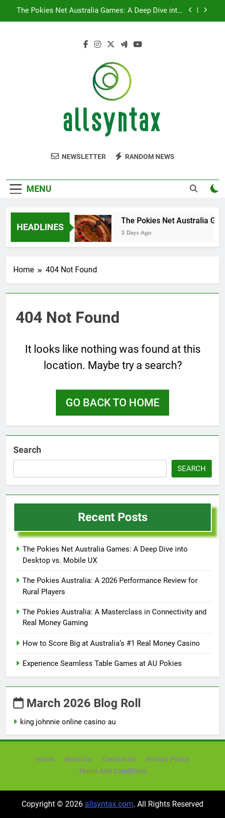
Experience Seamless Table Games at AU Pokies (102, 663)
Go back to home (112, 402)
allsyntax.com (109, 804)
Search (27, 450)
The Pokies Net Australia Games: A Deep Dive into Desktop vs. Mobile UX (99, 11)
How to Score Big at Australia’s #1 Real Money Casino (111, 643)
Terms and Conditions (112, 771)
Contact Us (119, 759)
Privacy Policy (167, 759)
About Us (78, 759)
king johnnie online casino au (68, 721)
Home (45, 759)
